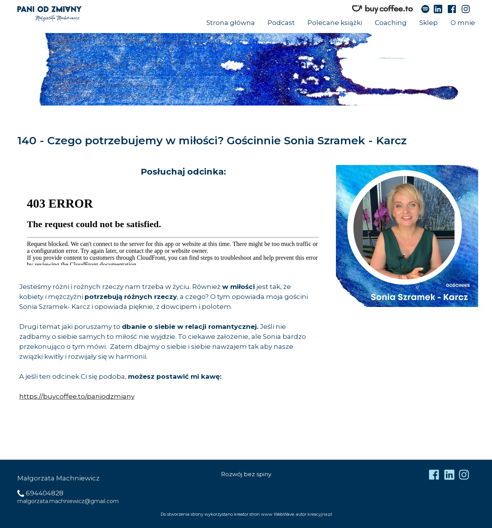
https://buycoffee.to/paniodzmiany (77, 396)
